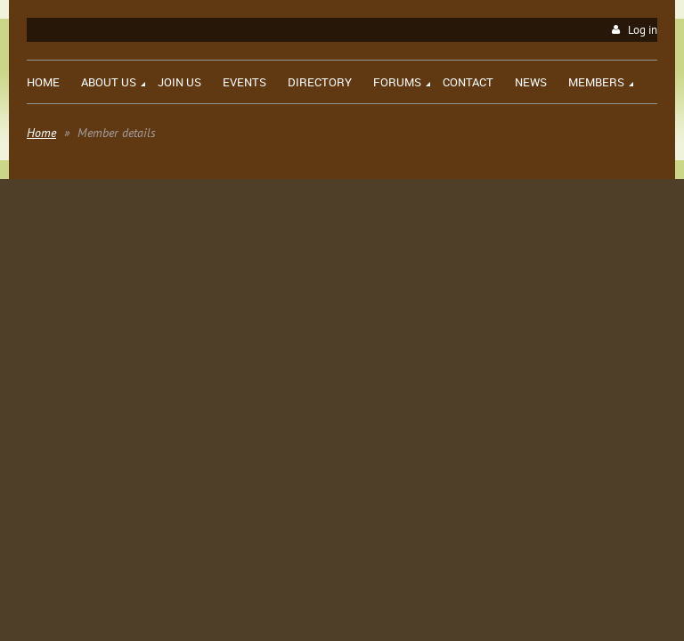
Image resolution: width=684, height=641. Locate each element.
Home (41, 133)
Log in (642, 29)
